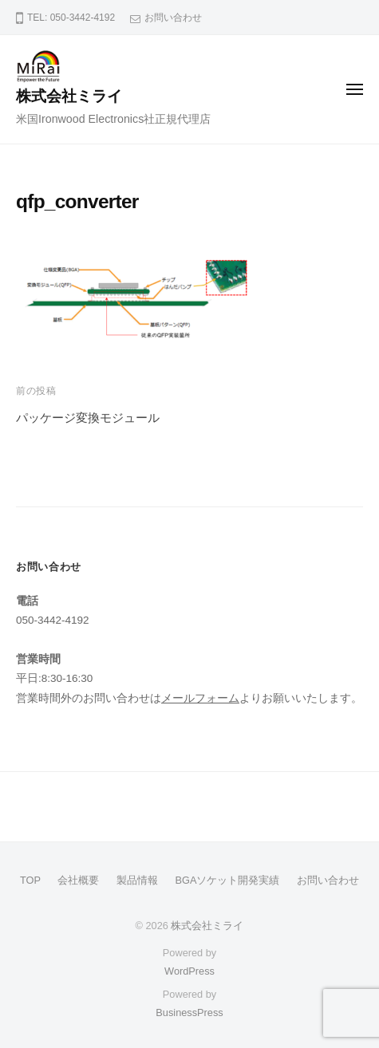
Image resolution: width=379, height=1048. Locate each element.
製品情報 (137, 880)
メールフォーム (200, 698)
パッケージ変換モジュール (88, 417)
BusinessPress (189, 1012)
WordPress (189, 971)
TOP (30, 880)
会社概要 (78, 880)
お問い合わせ (173, 17)
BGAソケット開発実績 (228, 880)
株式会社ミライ (69, 96)
